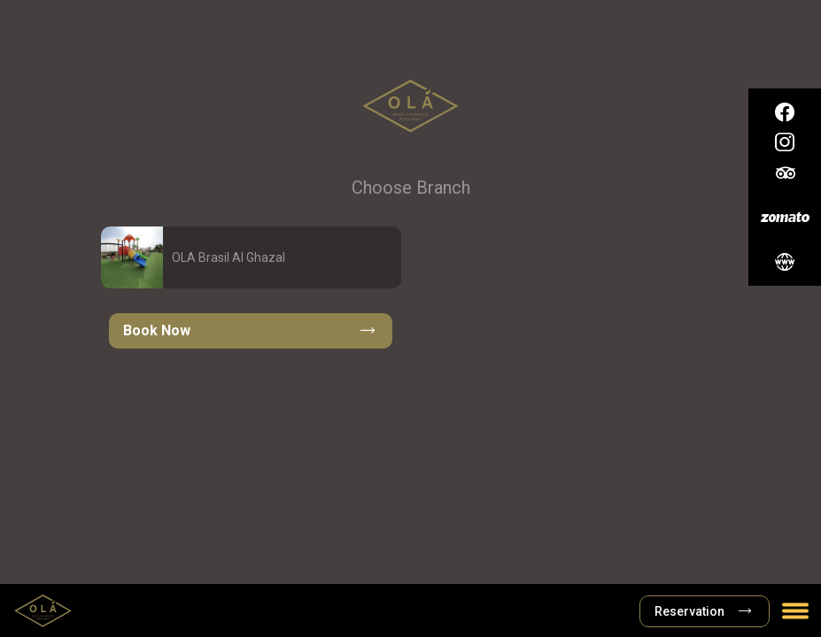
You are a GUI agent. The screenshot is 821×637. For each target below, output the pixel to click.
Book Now (249, 330)
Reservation (702, 611)
